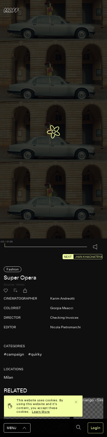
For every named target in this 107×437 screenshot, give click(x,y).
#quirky (35, 354)
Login (95, 428)
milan (8, 377)
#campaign (14, 354)
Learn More (41, 412)
